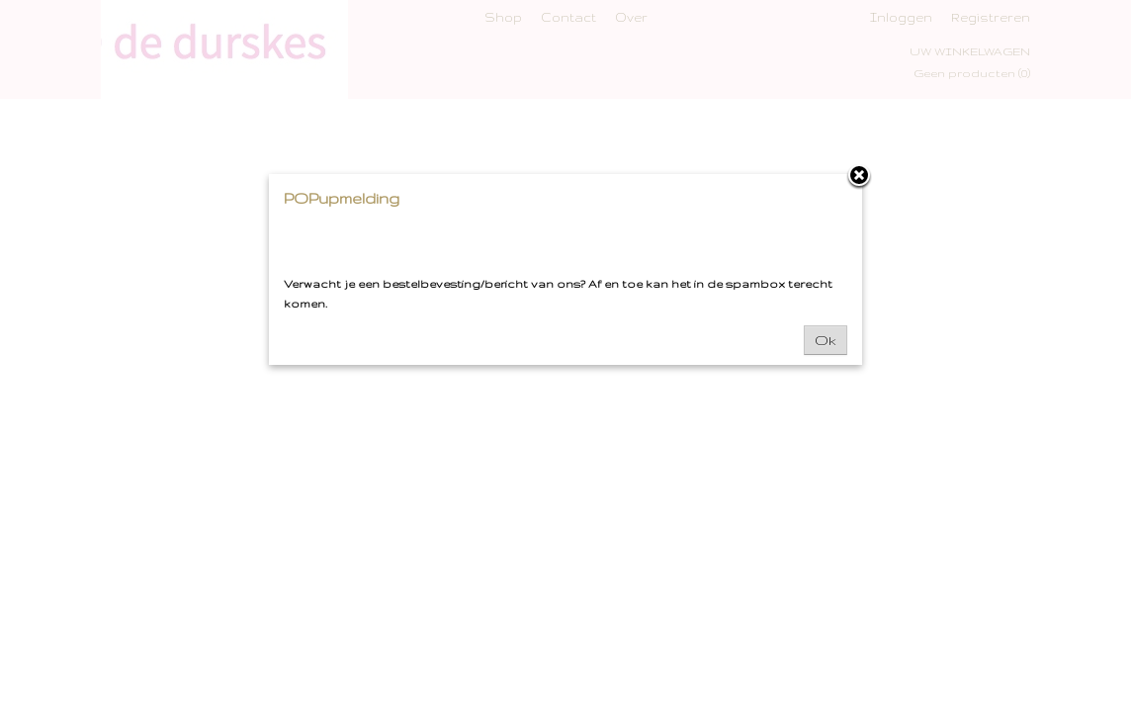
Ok (825, 340)
